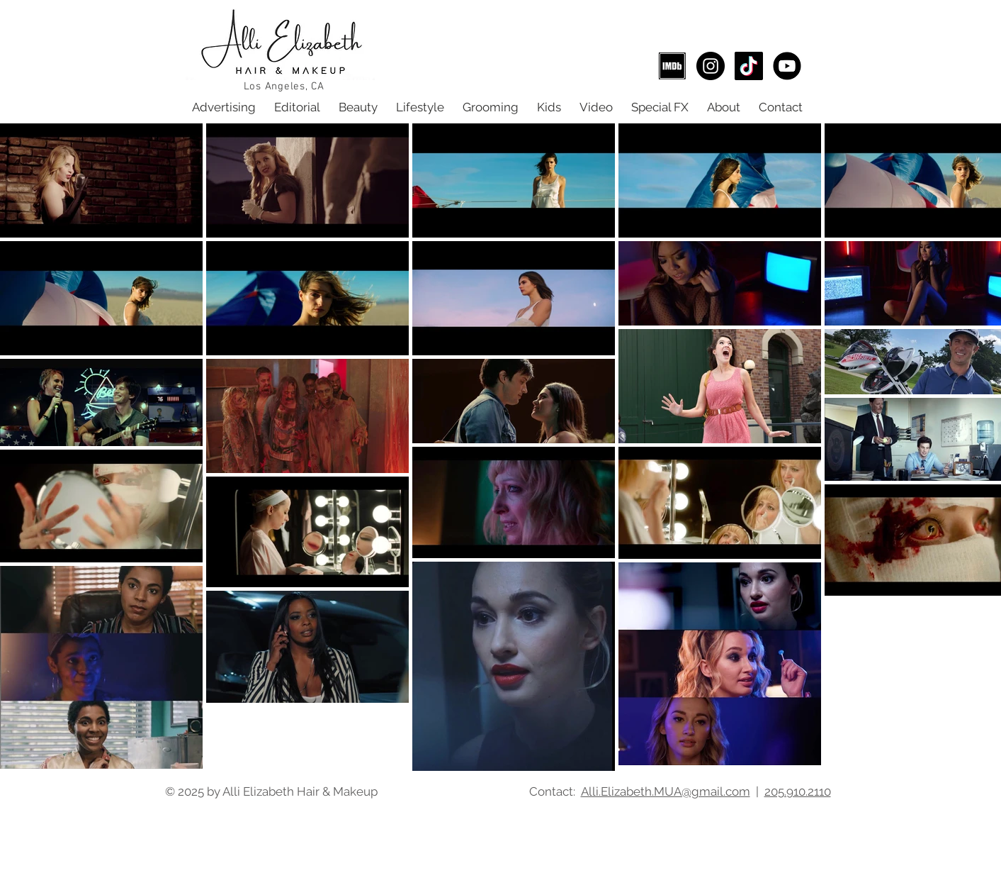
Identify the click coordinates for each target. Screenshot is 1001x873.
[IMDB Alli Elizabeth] (672, 66)
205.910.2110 (797, 791)
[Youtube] (787, 66)
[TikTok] (749, 66)
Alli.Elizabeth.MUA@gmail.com (665, 791)
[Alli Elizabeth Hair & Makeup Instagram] (710, 66)
